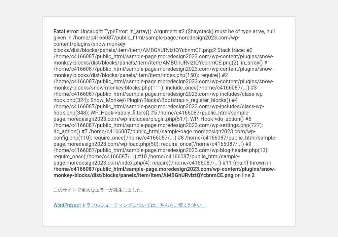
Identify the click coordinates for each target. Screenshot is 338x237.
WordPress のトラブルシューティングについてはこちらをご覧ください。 (130, 205)
